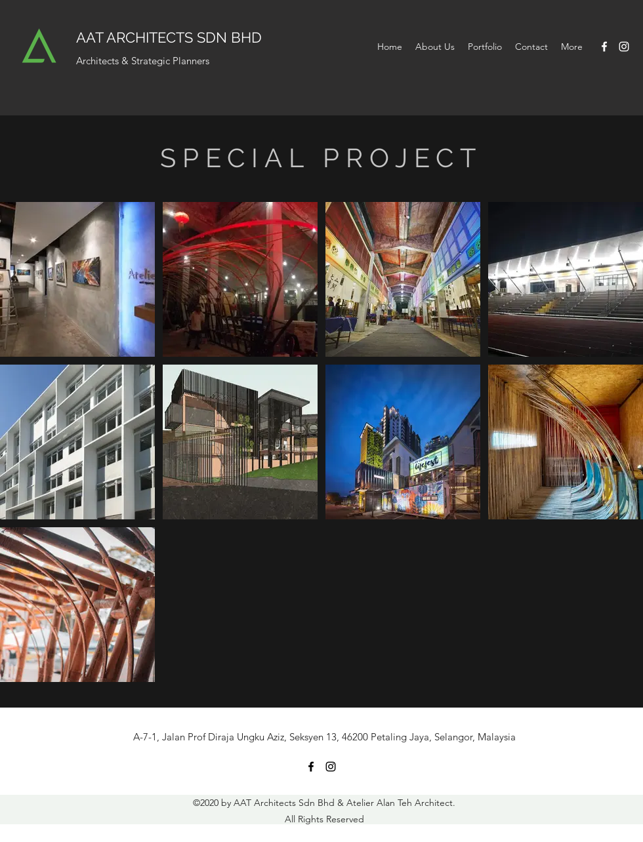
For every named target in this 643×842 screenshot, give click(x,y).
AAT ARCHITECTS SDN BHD (169, 37)
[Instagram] (624, 46)
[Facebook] (604, 46)
